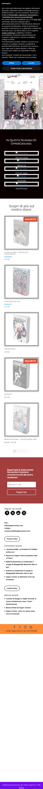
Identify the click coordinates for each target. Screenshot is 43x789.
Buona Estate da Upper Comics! (18, 667)
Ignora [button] (21, 787)
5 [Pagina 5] (25, 515)
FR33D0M (25, 210)
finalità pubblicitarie (8, 33)
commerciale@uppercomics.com (17, 590)
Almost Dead (25, 157)
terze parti (37, 19)
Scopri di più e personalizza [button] (21, 68)
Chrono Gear (25, 173)
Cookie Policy (12, 647)
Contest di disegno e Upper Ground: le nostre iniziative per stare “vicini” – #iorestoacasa (21, 660)
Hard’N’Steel (26, 247)
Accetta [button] (31, 63)
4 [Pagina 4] (22, 515)
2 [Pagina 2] (17, 515)
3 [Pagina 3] (19, 515)
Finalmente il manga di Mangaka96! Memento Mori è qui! (21, 623)
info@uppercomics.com (13, 585)
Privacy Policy (12, 598)
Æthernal (25, 165)
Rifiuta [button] (11, 63)
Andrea (9, 630)
